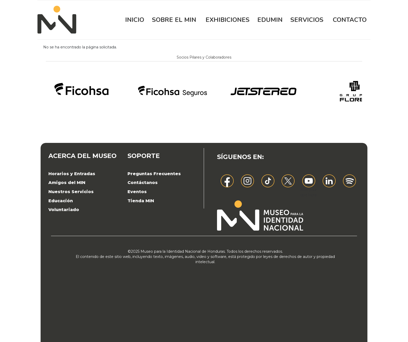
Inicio (134, 20)
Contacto (350, 20)
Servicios (306, 20)
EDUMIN (270, 20)
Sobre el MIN (174, 20)
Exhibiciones (228, 20)
